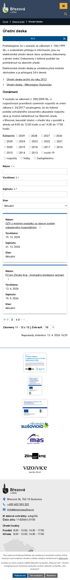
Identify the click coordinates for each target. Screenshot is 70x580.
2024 (22, 141)
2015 (10, 152)
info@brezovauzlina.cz (20, 509)
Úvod (5, 21)
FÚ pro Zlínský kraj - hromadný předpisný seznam (34, 276)
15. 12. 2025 (12, 237)
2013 (35, 152)
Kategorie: (9, 135)
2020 (10, 147)
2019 (22, 147)
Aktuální (10, 256)
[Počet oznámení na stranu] (49, 327)
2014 (22, 152)
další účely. (63, 558)
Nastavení (51, 575)
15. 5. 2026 (11, 298)
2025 (10, 141)
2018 (35, 147)
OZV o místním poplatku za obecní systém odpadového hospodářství (30, 225)
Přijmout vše (20, 575)
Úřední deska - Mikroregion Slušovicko (29, 84)
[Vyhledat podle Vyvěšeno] (35, 183)
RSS (48, 38)
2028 (34, 135)
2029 (22, 135)
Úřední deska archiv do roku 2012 (27, 79)
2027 (47, 135)
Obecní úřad (18, 21)
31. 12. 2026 (12, 246)
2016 (60, 147)
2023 (35, 141)
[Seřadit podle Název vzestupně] (14, 165)
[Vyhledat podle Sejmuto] (35, 194)
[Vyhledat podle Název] (35, 171)
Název (7, 166)
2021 (60, 141)
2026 (59, 135)
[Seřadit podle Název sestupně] (14, 166)
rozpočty (12, 158)
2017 (47, 147)
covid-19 (49, 152)
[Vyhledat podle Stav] (35, 206)
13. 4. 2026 (11, 288)
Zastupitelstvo (45, 158)
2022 (47, 141)
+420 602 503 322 (18, 504)
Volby (26, 158)
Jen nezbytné (36, 575)
